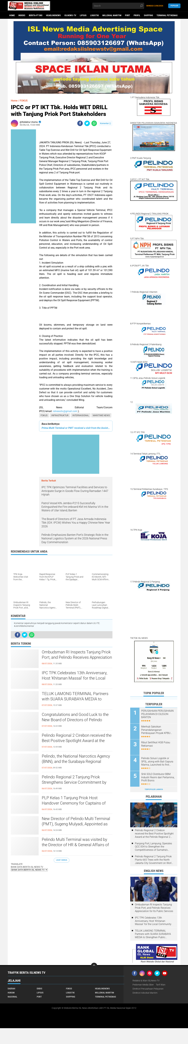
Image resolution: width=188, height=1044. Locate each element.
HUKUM (11, 992)
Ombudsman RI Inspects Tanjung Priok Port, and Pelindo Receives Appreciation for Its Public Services (77, 657)
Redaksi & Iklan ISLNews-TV (146, 980)
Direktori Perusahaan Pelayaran (148, 988)
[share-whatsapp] (94, 123)
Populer (174, 6)
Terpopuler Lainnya (154, 789)
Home (12, 15)
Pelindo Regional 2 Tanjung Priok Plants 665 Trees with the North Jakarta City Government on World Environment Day (154, 860)
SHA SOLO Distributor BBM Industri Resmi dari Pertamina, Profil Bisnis (157, 777)
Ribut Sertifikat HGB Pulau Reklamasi (155, 744)
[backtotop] (94, 966)
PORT (127, 15)
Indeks (21, 15)
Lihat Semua (61, 860)
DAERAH (11, 988)
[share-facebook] (80, 123)
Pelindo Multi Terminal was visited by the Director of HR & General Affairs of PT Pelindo (75, 844)
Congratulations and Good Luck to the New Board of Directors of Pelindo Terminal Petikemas (75, 719)
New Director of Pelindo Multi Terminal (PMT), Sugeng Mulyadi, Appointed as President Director (76, 824)
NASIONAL (12, 996)
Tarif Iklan (160, 984)
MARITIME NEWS (101, 415)
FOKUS (44, 415)
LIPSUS (83, 15)
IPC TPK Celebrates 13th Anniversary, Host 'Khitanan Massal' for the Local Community (74, 678)
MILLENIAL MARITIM (111, 15)
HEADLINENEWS (53, 15)
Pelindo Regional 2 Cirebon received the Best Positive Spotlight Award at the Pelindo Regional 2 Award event (77, 740)
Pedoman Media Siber (143, 984)
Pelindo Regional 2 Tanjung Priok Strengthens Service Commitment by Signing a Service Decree (74, 782)
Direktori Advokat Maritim (145, 993)
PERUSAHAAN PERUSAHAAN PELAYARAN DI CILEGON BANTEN (157, 714)
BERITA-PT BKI (35, 15)
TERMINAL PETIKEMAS (167, 15)
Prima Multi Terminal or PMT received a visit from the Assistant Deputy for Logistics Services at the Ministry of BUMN (76, 427)
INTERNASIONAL (80, 415)
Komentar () (105, 123)
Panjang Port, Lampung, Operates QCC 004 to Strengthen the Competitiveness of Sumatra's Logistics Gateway (153, 847)
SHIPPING (148, 15)
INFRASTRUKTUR (59, 415)
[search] (118, 6)
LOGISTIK (94, 15)
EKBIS (39, 988)
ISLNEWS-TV (70, 15)
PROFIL (137, 15)
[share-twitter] (87, 123)
